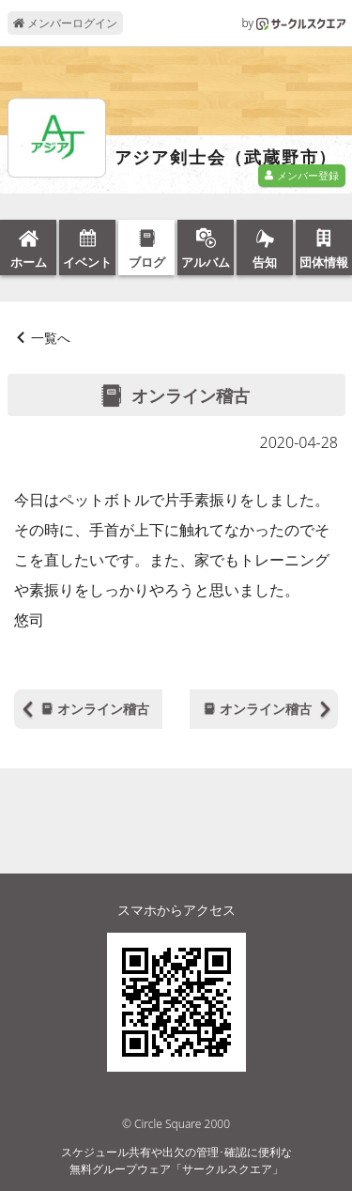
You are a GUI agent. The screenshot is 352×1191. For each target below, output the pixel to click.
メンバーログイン (65, 23)
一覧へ (50, 338)
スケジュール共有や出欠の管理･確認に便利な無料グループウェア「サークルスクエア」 (176, 1160)
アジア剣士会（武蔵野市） (226, 157)
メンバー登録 (301, 175)
